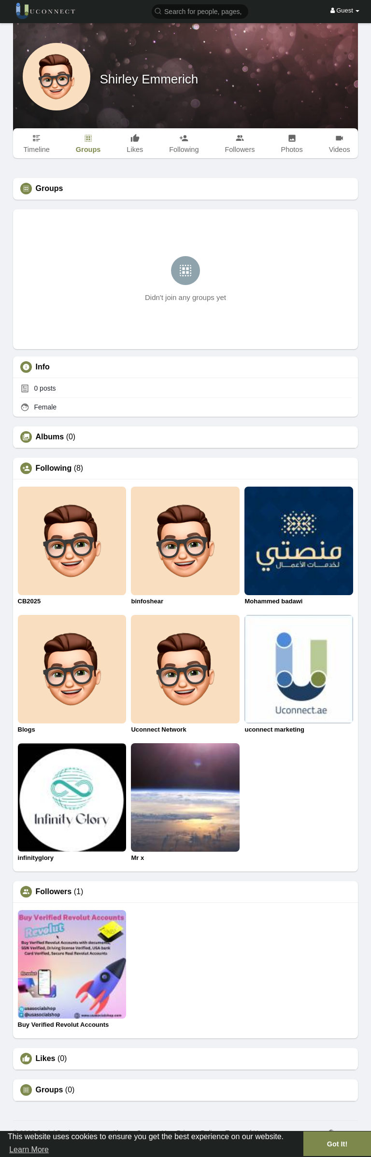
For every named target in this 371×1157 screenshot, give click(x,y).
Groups (49, 1090)
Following (54, 468)
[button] (200, 11)
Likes (46, 1058)
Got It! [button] (337, 1144)
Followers (54, 892)
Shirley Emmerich (149, 79)
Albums (50, 437)
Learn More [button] (29, 1149)
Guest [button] (345, 10)
